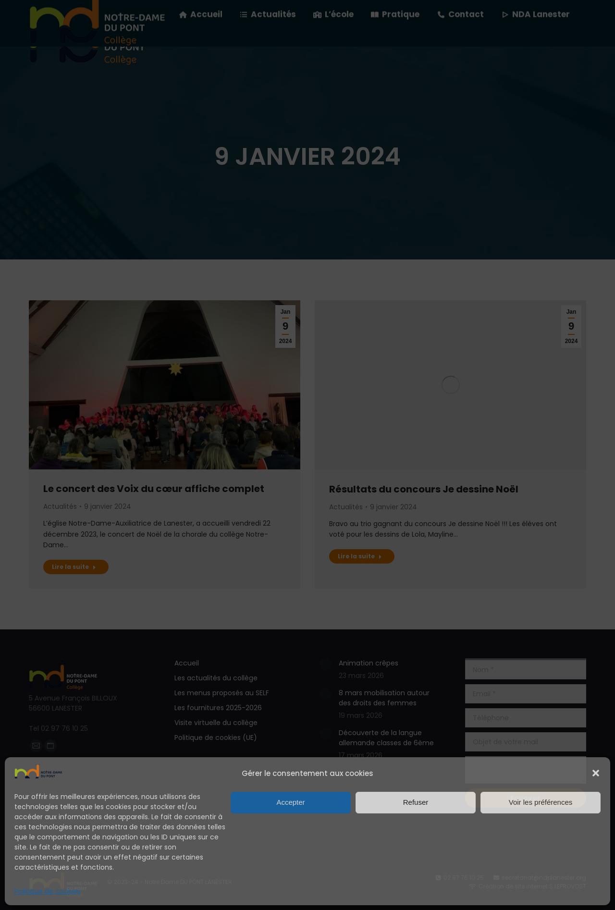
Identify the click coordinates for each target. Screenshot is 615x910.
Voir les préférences (541, 802)
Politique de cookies (47, 891)
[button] (596, 773)
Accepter (290, 802)
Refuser (416, 802)
